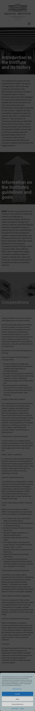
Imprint (22, 708)
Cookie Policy (14, 708)
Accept (17, 694)
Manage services (17, 689)
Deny (17, 699)
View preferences (17, 704)
